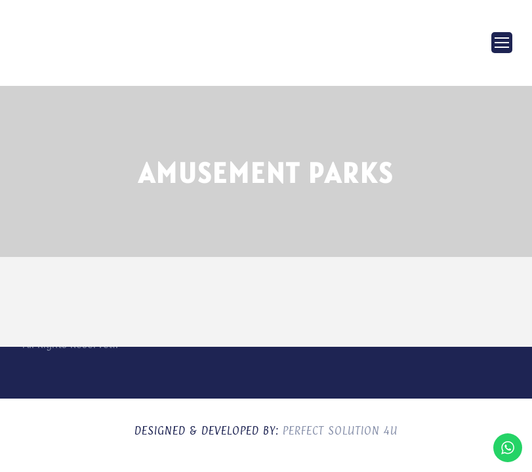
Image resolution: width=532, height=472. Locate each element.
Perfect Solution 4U (340, 430)
